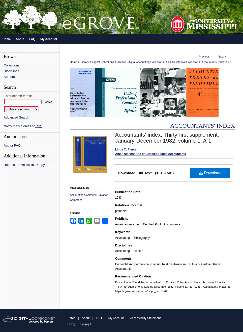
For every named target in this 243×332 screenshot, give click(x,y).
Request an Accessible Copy (24, 165)
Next (221, 56)
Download (210, 173)
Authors (9, 77)
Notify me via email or (23, 126)
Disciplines (11, 71)
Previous (204, 56)
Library (85, 61)
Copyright (85, 324)
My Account (116, 318)
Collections (12, 65)
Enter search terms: (18, 96)
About (86, 318)
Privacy (71, 324)
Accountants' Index (213, 61)
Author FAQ (12, 145)
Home (73, 61)
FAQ (99, 318)
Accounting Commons (83, 194)
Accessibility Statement (145, 318)
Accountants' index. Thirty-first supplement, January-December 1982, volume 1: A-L (167, 138)
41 (229, 61)
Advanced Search (16, 117)
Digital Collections (103, 61)
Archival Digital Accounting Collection (140, 61)
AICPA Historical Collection (182, 61)
